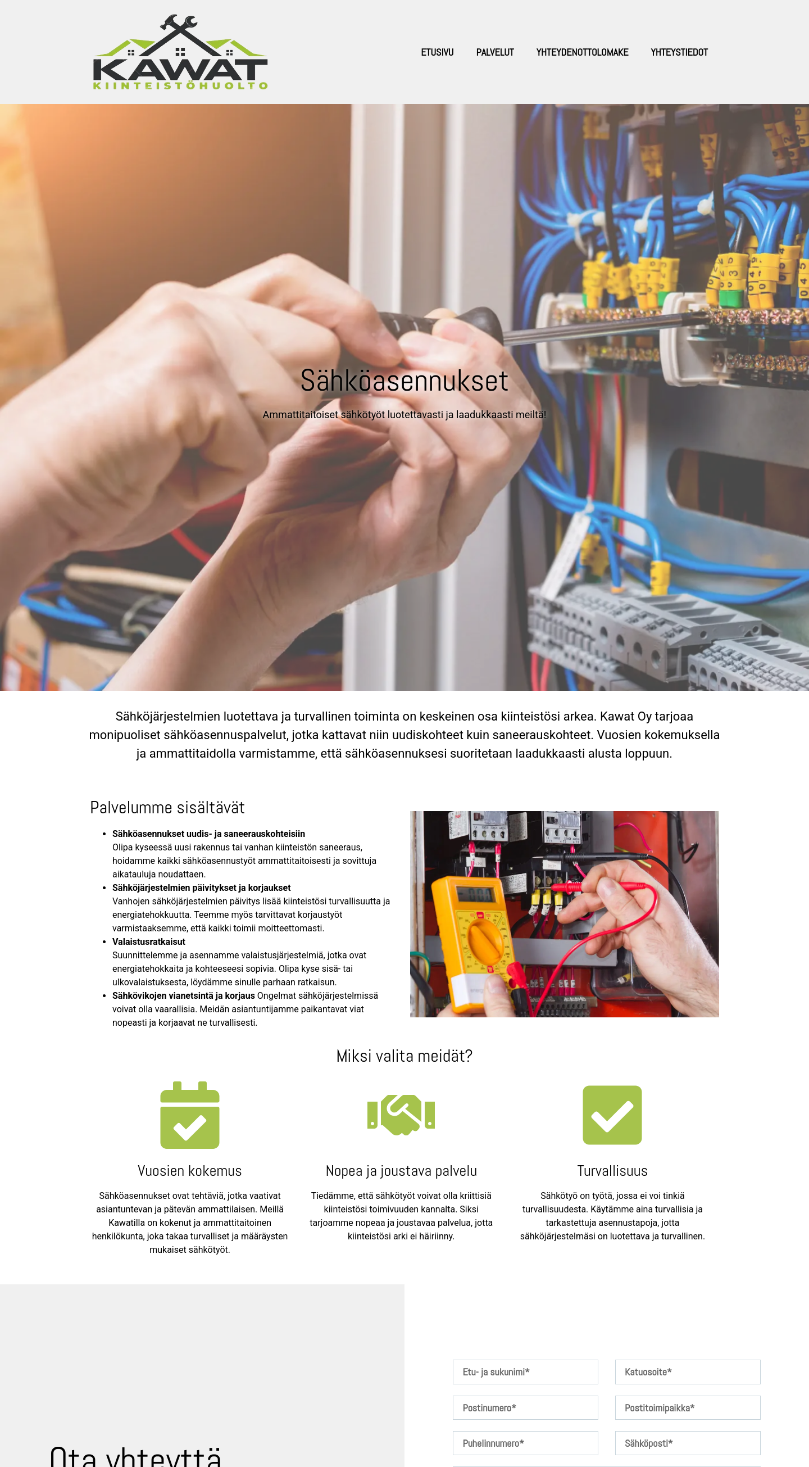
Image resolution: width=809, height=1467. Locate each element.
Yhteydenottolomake (583, 52)
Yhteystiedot (679, 52)
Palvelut (494, 52)
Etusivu (437, 52)
